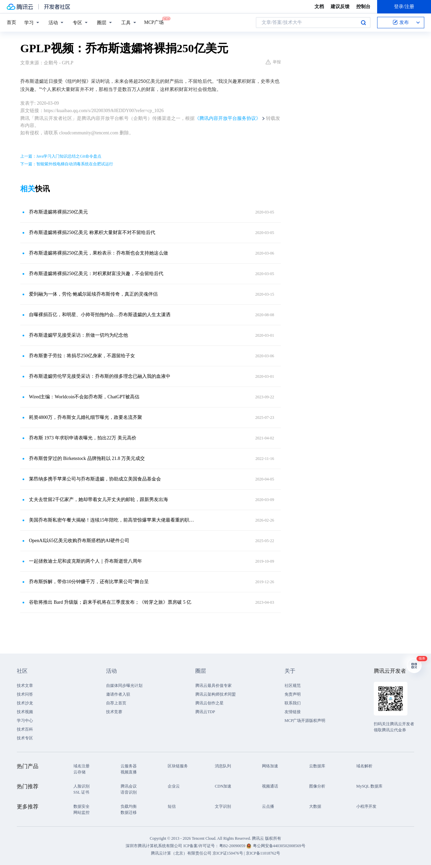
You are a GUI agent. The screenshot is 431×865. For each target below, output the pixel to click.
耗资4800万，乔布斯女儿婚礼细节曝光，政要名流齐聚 (85, 417)
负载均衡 (129, 806)
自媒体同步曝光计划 (124, 685)
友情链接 (293, 711)
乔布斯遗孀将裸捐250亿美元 (58, 211)
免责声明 (293, 694)
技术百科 (25, 729)
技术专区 (25, 738)
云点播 (268, 806)
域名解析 (364, 766)
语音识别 (129, 792)
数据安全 (81, 806)
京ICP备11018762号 (263, 853)
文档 (319, 6)
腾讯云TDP (205, 711)
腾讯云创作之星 (209, 703)
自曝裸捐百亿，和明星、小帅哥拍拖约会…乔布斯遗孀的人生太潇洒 (99, 314)
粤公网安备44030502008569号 (279, 845)
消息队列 (223, 766)
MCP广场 (154, 22)
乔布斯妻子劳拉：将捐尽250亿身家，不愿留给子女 (82, 355)
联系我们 (293, 703)
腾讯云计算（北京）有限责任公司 (181, 853)
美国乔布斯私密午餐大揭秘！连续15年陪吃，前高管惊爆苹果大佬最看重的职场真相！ (113, 520)
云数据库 (317, 766)
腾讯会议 (129, 786)
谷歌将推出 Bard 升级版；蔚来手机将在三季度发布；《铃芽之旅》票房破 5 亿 (110, 602)
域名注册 (81, 766)
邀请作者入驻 (118, 694)
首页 (11, 22)
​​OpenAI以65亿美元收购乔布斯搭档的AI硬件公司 (79, 540)
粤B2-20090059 (232, 845)
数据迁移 (129, 812)
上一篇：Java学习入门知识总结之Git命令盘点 (60, 156)
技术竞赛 (114, 711)
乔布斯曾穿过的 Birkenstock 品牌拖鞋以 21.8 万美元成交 (87, 458)
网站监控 (81, 812)
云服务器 (129, 766)
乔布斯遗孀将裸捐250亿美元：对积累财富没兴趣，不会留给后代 (96, 273)
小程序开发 (366, 806)
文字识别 (223, 806)
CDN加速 (223, 786)
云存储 (79, 772)
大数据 (315, 806)
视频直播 (129, 772)
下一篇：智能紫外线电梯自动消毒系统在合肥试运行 (66, 164)
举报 (273, 62)
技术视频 (25, 711)
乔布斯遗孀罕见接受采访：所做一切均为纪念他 (78, 335)
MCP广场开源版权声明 (305, 720)
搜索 (363, 22)
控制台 (363, 6)
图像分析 (317, 786)
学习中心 (25, 720)
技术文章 (25, 685)
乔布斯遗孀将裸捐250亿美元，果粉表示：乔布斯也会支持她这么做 (98, 253)
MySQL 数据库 (369, 786)
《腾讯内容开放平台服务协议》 (228, 118)
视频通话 (270, 786)
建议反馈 (340, 6)
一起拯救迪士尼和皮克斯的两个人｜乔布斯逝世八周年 (85, 561)
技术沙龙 (25, 703)
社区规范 (293, 685)
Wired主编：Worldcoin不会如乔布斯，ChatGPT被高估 (84, 396)
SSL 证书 (81, 792)
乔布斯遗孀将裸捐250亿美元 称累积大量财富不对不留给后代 (92, 232)
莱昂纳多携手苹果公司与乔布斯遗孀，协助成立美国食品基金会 (95, 478)
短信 (172, 806)
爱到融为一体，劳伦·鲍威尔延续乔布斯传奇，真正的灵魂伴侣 (93, 294)
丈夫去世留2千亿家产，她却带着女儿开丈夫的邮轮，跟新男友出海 (98, 499)
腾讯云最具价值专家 (213, 685)
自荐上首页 (116, 703)
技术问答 (25, 694)
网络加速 (270, 766)
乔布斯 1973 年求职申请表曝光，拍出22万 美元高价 (82, 437)
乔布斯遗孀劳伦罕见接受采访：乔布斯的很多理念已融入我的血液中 (99, 376)
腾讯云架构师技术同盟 (215, 694)
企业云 (174, 786)
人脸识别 (81, 786)
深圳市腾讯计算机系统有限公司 (154, 845)
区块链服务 (178, 766)
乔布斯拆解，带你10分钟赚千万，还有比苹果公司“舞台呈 (89, 581)
